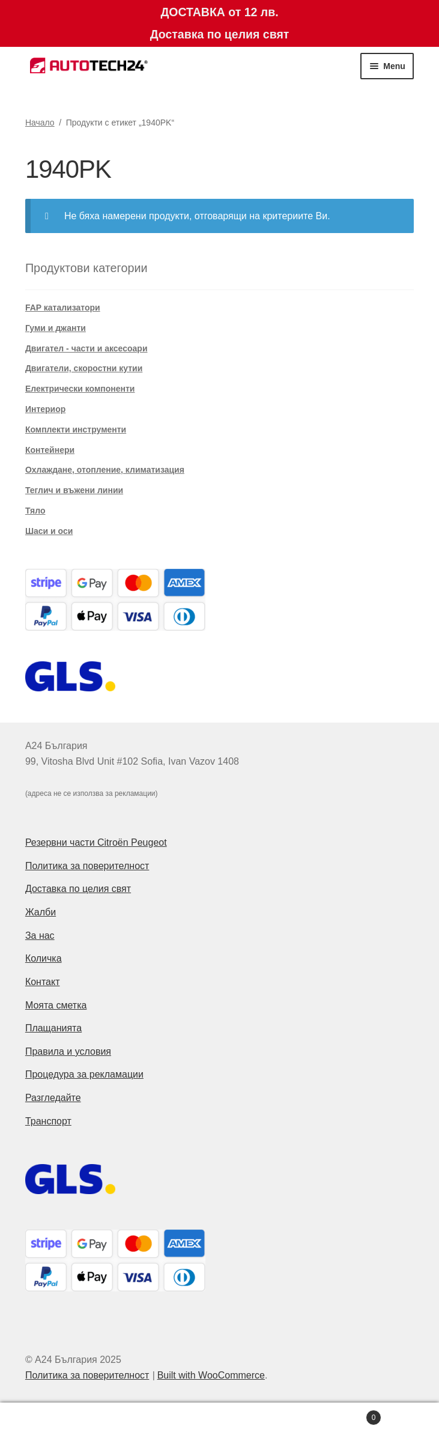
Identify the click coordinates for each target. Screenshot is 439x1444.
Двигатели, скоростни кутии (83, 368)
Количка (43, 958)
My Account (73, 1423)
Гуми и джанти (55, 328)
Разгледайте (53, 1098)
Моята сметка (56, 1005)
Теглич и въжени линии (74, 490)
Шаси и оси (49, 531)
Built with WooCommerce (211, 1375)
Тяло (35, 510)
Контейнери (49, 450)
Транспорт (48, 1121)
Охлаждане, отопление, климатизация (104, 470)
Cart (336, 1415)
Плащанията (53, 1028)
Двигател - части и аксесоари (86, 348)
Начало (40, 122)
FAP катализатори (62, 307)
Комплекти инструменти (75, 429)
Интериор (45, 409)
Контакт (42, 982)
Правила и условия (68, 1051)
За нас (40, 935)
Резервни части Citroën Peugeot (96, 842)
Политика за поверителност (87, 866)
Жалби (40, 912)
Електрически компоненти (80, 388)
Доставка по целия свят (78, 889)
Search (220, 1423)
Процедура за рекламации (84, 1074)
